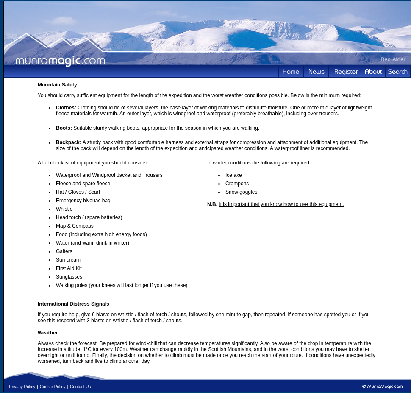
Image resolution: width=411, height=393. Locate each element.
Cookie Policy (53, 387)
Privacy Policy (22, 387)
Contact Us (80, 387)
